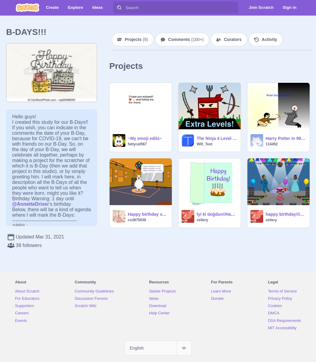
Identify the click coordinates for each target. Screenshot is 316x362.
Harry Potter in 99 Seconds (286, 138)
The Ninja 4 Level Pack (217, 138)
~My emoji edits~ (145, 138)
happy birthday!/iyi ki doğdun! (286, 214)
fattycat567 (137, 144)
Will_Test (204, 144)
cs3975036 (137, 220)
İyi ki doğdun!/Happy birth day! (217, 214)
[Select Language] (158, 348)
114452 (272, 144)
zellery (202, 220)
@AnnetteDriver (30, 204)
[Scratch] (27, 7)
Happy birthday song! (148, 214)
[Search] (119, 8)
